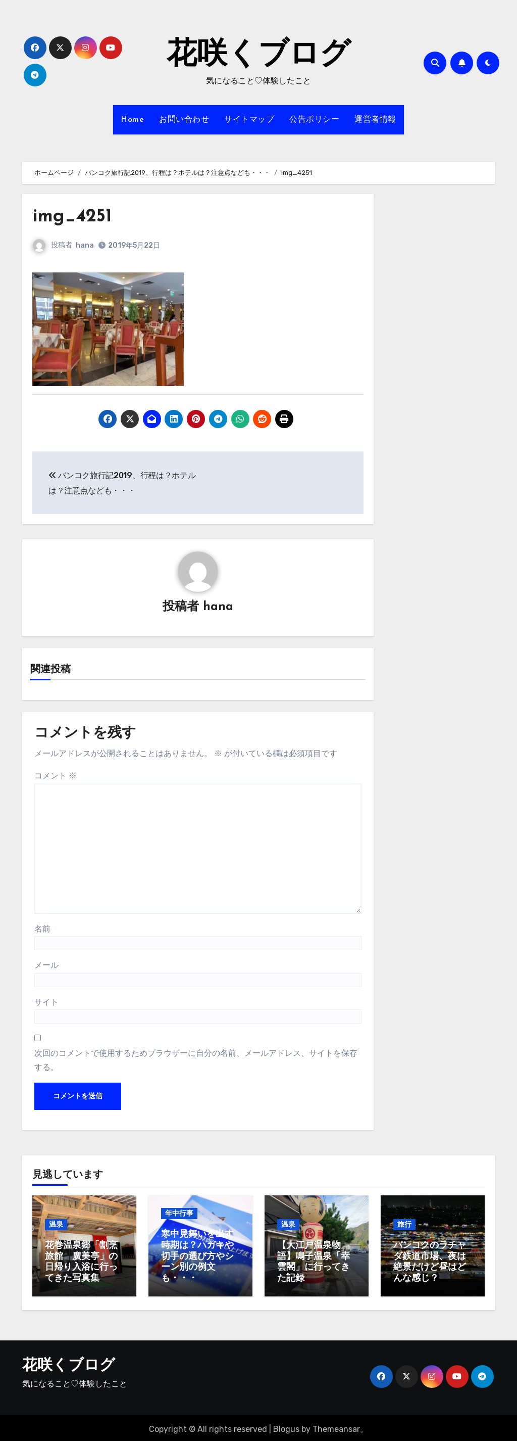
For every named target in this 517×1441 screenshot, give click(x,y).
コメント (55, 776)
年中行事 (179, 1214)
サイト (46, 1002)
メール (46, 965)
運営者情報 (375, 120)
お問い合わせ (184, 120)
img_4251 (74, 216)
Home (132, 120)
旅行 (404, 1225)
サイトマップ (249, 120)
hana (85, 245)
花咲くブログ (258, 55)
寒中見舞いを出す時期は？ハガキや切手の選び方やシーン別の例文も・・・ (197, 1257)
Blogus (286, 1426)
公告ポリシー (314, 120)
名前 (42, 929)
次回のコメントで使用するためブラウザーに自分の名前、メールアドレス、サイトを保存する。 (195, 1061)
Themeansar (336, 1426)
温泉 (56, 1225)
